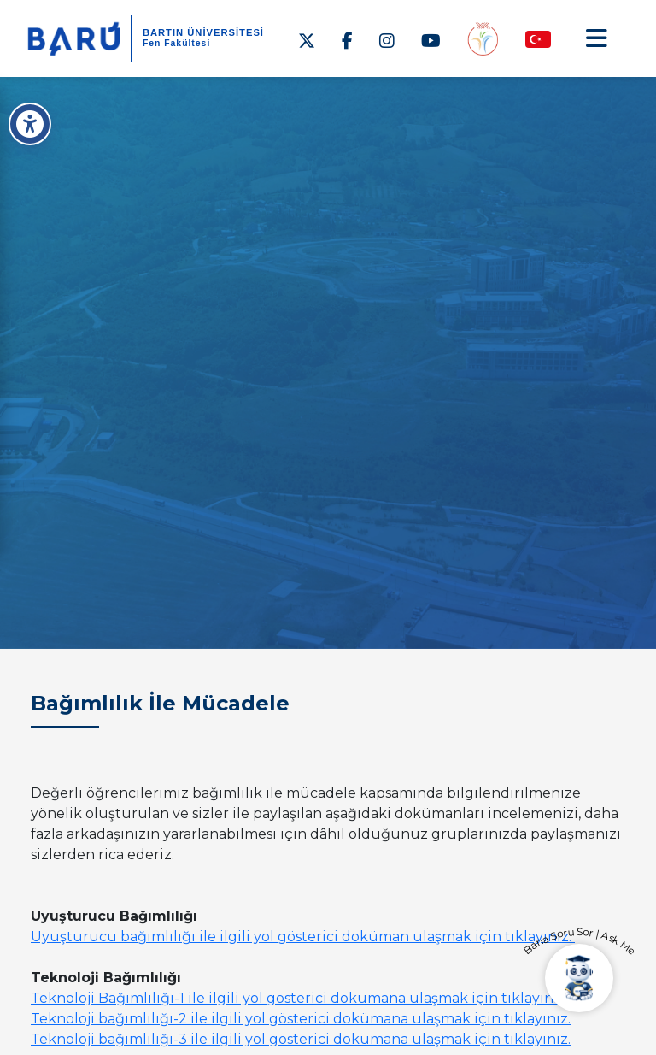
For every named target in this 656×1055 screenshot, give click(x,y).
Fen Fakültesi (176, 43)
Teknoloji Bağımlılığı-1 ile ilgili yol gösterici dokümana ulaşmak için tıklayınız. (299, 998)
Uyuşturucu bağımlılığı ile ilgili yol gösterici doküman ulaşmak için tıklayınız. (303, 936)
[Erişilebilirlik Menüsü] (30, 124)
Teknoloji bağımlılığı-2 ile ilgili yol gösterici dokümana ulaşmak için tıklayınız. (301, 1019)
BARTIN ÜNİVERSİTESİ (203, 32)
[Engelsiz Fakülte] (483, 38)
